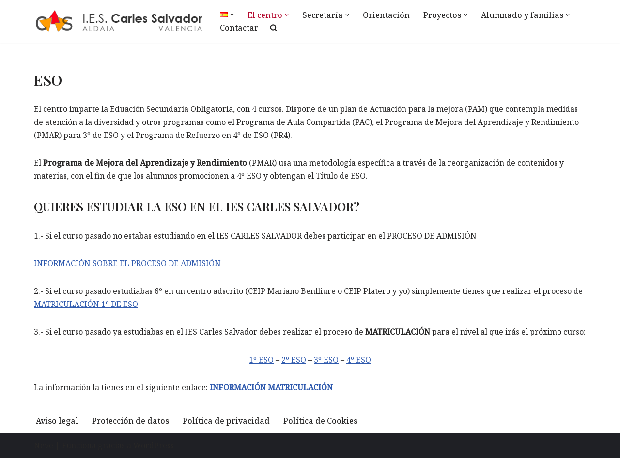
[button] (232, 14)
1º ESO (261, 359)
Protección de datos (130, 420)
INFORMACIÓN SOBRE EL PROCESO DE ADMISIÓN (127, 263)
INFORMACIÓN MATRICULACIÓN (271, 387)
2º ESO (293, 359)
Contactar (239, 27)
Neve (43, 445)
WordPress (153, 445)
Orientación (386, 15)
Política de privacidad (226, 420)
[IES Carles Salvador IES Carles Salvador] (118, 21)
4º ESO (358, 359)
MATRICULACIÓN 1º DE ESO (86, 304)
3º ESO (326, 359)
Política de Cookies (320, 420)
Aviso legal (57, 420)
